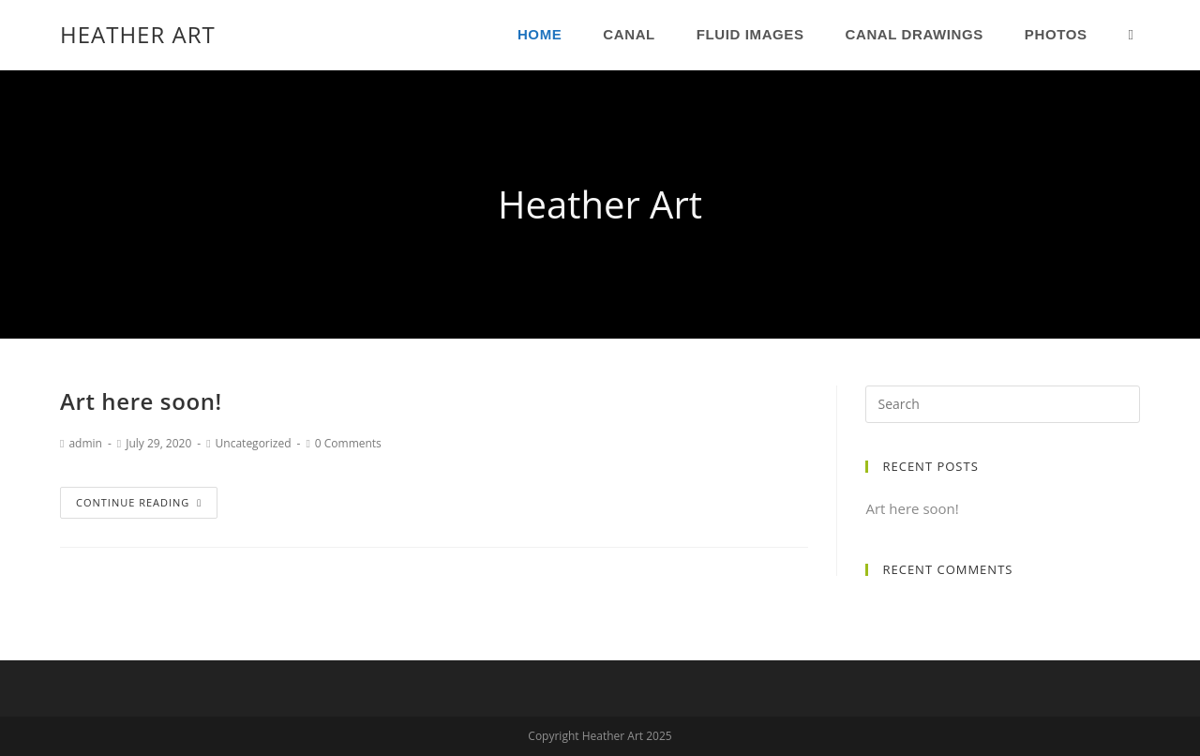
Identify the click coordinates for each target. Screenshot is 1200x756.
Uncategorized (254, 443)
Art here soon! (141, 401)
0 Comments (348, 443)
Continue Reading (139, 502)
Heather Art (138, 34)
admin (85, 443)
